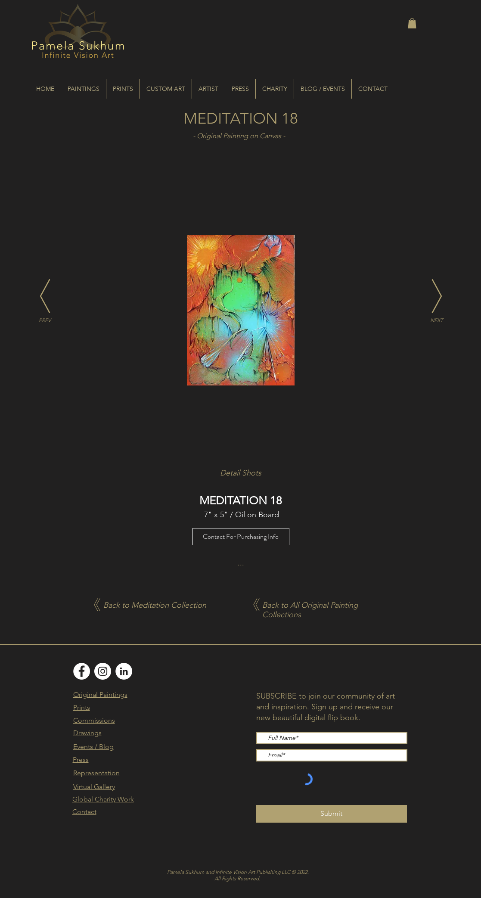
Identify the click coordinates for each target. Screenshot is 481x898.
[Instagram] (102, 671)
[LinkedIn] (123, 671)
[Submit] (331, 814)
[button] (412, 23)
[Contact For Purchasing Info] (240, 536)
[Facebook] (81, 671)
